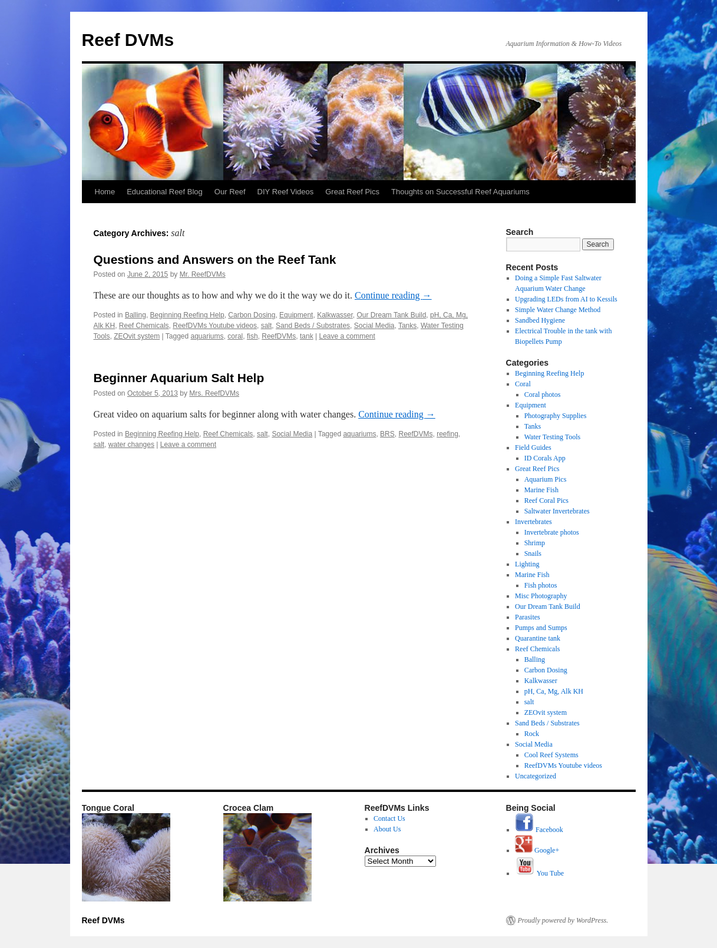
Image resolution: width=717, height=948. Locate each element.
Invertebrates (533, 522)
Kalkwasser (335, 315)
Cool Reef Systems (551, 755)
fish (252, 336)
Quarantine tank (537, 638)
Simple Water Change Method (557, 310)
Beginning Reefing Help (187, 315)
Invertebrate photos (551, 532)
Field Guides (533, 447)
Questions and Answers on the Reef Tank (215, 259)
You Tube (539, 873)
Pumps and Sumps (541, 628)
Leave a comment (347, 336)
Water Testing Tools (552, 437)
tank (306, 336)
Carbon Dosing (251, 315)
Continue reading (393, 295)
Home (105, 191)
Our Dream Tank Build (392, 315)
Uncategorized (535, 776)
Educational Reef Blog (165, 191)
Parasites (527, 617)
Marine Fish (541, 490)
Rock (531, 734)
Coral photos (542, 394)
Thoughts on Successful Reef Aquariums (460, 191)
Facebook (539, 830)
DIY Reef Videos (285, 191)
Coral (523, 384)
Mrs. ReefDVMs (214, 393)
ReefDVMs (279, 336)
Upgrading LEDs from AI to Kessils (566, 299)
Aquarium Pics (545, 479)
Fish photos (540, 585)
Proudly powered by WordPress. (563, 920)
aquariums (207, 336)
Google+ (537, 850)
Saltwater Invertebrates (557, 511)
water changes (131, 444)
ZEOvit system (137, 336)
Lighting (527, 564)
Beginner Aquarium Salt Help (179, 377)
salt (266, 325)
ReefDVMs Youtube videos (215, 325)
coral (235, 336)
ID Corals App (545, 458)
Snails (532, 553)
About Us (387, 829)
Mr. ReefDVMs (203, 274)
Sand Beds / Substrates (313, 325)
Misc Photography (541, 596)
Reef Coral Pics (546, 500)
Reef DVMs (128, 39)
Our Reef (230, 191)
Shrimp (534, 543)
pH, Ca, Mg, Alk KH (553, 691)
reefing (447, 434)
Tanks (407, 325)
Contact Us (389, 818)
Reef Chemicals (144, 325)
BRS (387, 434)
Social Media (374, 325)
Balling (135, 315)
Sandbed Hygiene (540, 320)
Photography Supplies (555, 416)
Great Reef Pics (352, 191)
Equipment (296, 315)
